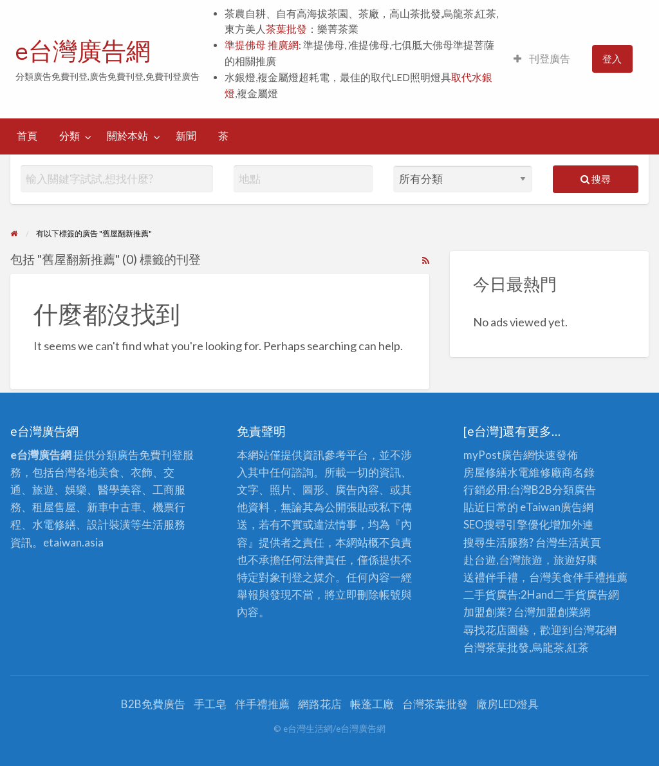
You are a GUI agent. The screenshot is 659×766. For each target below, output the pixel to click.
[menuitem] (542, 58)
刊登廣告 (542, 58)
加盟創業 (557, 612)
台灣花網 (595, 630)
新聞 (186, 136)
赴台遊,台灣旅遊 (503, 559)
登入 (612, 58)
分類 (69, 136)
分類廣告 (574, 489)
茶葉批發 (286, 29)
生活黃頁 (579, 542)
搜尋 (595, 179)
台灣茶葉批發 (496, 647)
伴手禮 (589, 577)
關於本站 (127, 136)
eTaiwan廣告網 (556, 507)
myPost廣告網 (498, 455)
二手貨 (569, 594)
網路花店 (320, 704)
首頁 (27, 136)
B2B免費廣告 (153, 704)
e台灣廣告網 (83, 50)
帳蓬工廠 (372, 704)
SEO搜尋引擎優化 (506, 524)
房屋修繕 (485, 472)
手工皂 (210, 704)
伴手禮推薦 (262, 704)
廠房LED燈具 (507, 704)
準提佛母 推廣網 (262, 45)
